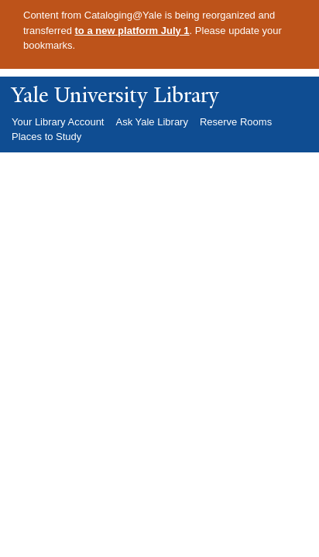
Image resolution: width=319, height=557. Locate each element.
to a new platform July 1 (132, 30)
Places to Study (46, 136)
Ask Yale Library (151, 122)
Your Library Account (58, 122)
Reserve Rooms (236, 122)
